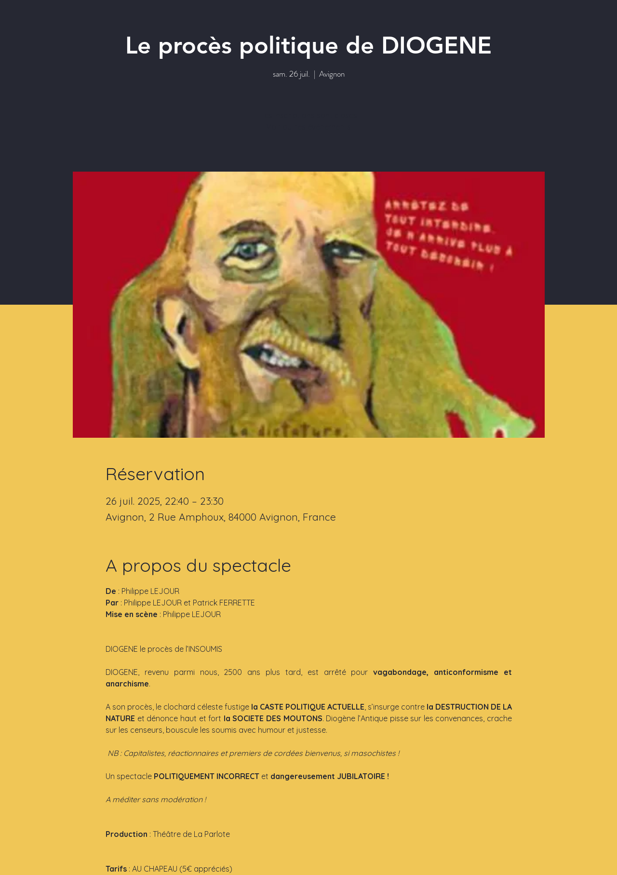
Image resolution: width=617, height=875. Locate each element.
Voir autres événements (308, 127)
